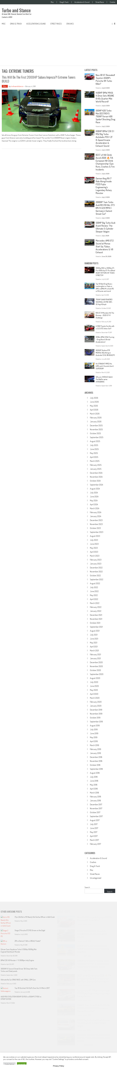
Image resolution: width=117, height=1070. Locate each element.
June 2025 (94, 449)
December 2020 (96, 662)
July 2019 (94, 729)
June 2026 (94, 402)
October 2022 (95, 575)
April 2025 (94, 457)
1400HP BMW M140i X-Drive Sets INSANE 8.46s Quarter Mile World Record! (105, 97)
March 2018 (94, 792)
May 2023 (94, 548)
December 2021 (96, 615)
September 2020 (96, 674)
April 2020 (94, 694)
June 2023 (94, 544)
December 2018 (96, 757)
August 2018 (95, 773)
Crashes (112, 2)
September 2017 (96, 816)
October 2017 (95, 812)
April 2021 (94, 646)
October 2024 (95, 480)
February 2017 (95, 844)
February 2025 (95, 465)
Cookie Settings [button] (9, 1064)
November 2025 (96, 429)
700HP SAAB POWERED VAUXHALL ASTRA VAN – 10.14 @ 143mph (104, 301)
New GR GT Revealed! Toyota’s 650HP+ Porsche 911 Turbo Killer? (105, 79)
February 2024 (95, 512)
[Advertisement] (58, 46)
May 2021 (93, 642)
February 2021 (95, 654)
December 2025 (96, 425)
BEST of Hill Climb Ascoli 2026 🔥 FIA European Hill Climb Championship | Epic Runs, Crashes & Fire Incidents (105, 162)
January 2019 (95, 753)
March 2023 (94, 555)
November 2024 (96, 477)
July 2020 (94, 682)
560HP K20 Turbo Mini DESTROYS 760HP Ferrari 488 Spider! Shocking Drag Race (105, 116)
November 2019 (96, 713)
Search (87, 887)
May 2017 (93, 832)
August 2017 (95, 820)
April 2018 (94, 788)
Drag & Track (64, 2)
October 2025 (95, 433)
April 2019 (94, 741)
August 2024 (95, 488)
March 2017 (94, 840)
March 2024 (94, 508)
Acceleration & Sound (82, 2)
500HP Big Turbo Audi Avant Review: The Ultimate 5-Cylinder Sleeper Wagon (105, 227)
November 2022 (96, 571)
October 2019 (95, 717)
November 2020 (96, 666)
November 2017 (96, 808)
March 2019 (94, 745)
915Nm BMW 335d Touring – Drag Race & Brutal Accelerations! (105, 339)
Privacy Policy (58, 1066)
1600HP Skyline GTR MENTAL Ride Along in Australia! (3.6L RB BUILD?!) (105, 352)
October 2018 (95, 765)
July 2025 (94, 445)
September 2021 (96, 627)
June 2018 (94, 781)
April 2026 (94, 409)
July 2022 (94, 587)
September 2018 (96, 769)
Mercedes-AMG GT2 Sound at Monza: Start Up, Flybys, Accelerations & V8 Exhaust (105, 246)
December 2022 (96, 567)
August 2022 (95, 583)
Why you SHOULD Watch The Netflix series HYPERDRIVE (104, 379)
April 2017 (94, 836)
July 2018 (94, 777)
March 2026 (95, 413)
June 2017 (94, 828)
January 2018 (95, 800)
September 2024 (96, 484)
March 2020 (95, 698)
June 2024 (94, 496)
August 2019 (95, 725)
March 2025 (94, 461)
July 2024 (94, 492)
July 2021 (93, 634)
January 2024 (95, 516)
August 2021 (95, 630)
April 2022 (94, 599)
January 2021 (95, 658)
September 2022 (96, 579)
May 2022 (94, 595)
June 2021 (94, 638)
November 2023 (96, 524)
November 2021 (96, 619)
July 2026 (94, 398)
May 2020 (94, 690)
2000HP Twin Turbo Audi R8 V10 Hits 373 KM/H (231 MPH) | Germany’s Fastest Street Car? (105, 208)
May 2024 (93, 500)
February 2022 (95, 607)
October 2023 (95, 528)
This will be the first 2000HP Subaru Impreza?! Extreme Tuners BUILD (38, 79)
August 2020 (95, 678)
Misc (52, 2)
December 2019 (96, 709)
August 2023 (95, 536)
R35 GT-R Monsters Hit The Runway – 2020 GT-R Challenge (105, 315)
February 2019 (95, 749)
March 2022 (94, 603)
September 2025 (96, 437)
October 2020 (95, 670)
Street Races (99, 2)
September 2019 (96, 721)
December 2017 (96, 804)
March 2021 (94, 650)
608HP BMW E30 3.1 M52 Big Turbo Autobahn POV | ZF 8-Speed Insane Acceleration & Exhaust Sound (105, 138)
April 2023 (94, 552)
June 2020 (94, 686)
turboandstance (17, 86)
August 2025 (95, 441)
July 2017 (93, 824)
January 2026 (95, 421)
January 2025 (95, 469)
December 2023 (96, 520)
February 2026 (96, 417)
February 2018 (95, 796)
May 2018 (93, 784)
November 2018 (96, 761)
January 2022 (95, 611)
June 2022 (94, 591)
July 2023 (94, 540)
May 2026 (94, 405)
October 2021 (95, 623)
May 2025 (94, 453)
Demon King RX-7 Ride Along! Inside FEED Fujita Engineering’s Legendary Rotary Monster (104, 185)
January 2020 (95, 706)
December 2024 (96, 473)
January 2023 (95, 563)
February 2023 (95, 559)
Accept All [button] (22, 1064)
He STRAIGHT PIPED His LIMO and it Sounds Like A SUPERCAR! (105, 366)
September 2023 (96, 532)
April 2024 (94, 504)
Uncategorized (95, 878)
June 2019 (94, 733)
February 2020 (96, 702)
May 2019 (93, 737)
